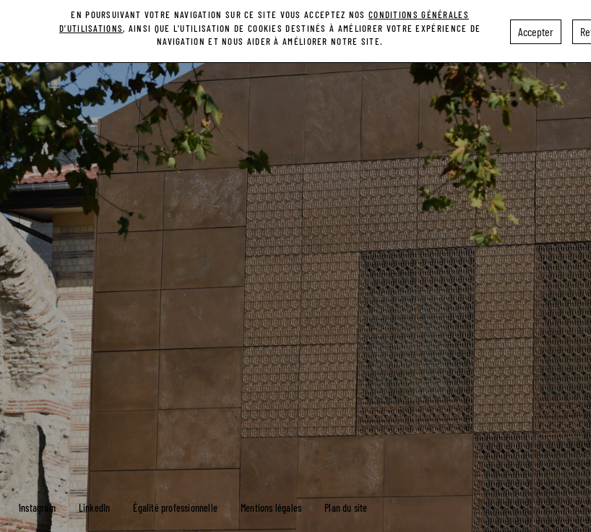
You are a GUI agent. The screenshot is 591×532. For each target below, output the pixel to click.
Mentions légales (271, 508)
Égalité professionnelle (175, 508)
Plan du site (345, 508)
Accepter (535, 28)
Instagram (37, 508)
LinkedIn (95, 508)
